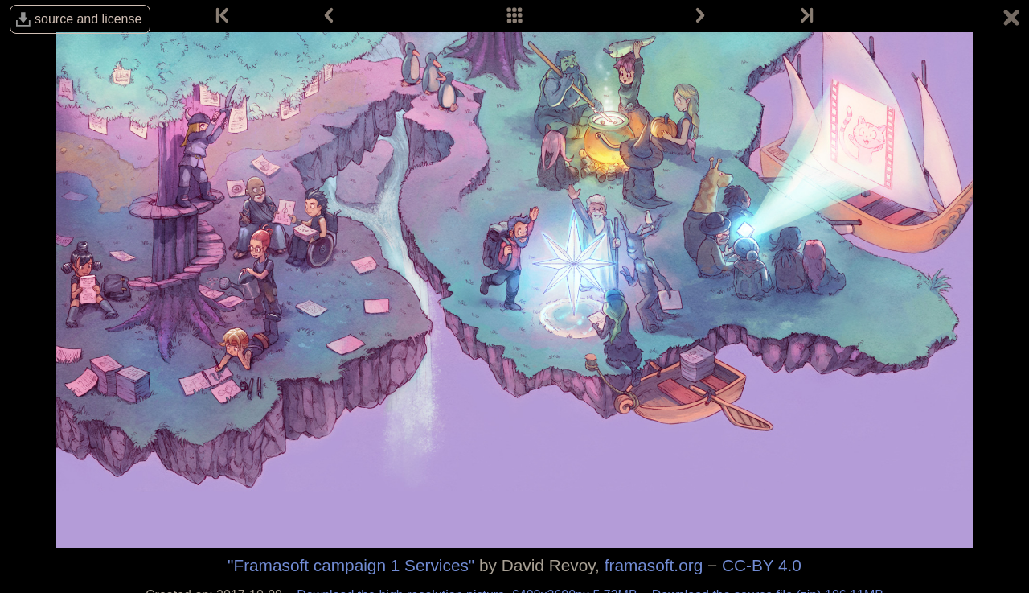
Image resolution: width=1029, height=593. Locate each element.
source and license (88, 19)
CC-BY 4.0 (761, 565)
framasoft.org (654, 565)
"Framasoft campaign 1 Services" (351, 565)
